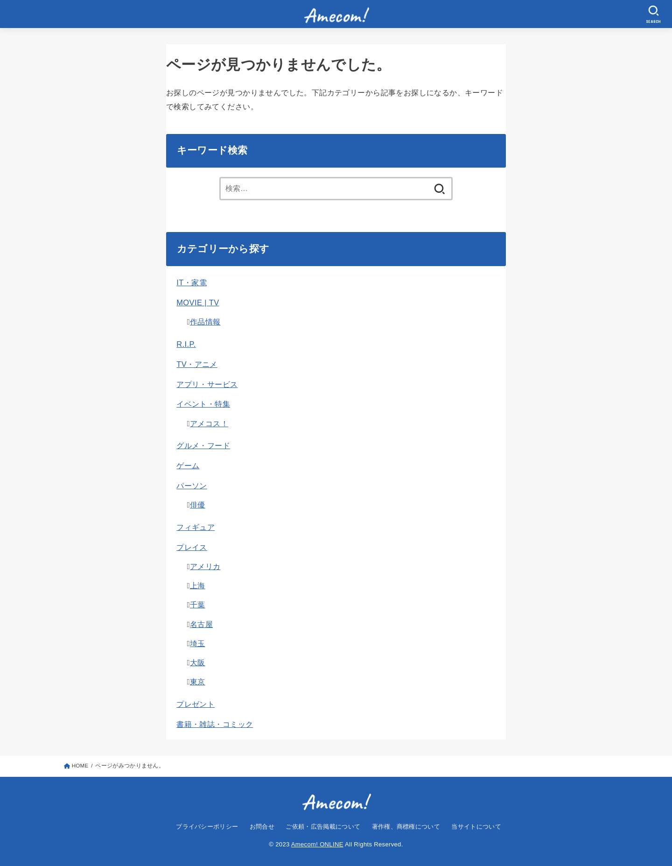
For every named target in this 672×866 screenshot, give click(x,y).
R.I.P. (186, 344)
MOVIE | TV (197, 302)
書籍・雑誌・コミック (214, 724)
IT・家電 (191, 282)
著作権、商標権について (406, 826)
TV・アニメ (196, 364)
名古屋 (201, 624)
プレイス (191, 547)
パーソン (191, 485)
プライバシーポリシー (207, 826)
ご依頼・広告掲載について (323, 826)
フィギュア (195, 527)
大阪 (197, 662)
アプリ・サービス (207, 384)
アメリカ (205, 566)
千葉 (197, 604)
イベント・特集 (203, 404)
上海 (197, 585)
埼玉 (197, 643)
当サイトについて (476, 826)
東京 (197, 681)
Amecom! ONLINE (317, 844)
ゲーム (187, 465)
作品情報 (205, 321)
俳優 (197, 504)
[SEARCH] (653, 14)
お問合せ (262, 826)
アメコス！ (209, 423)
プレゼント (195, 704)
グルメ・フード (203, 445)
